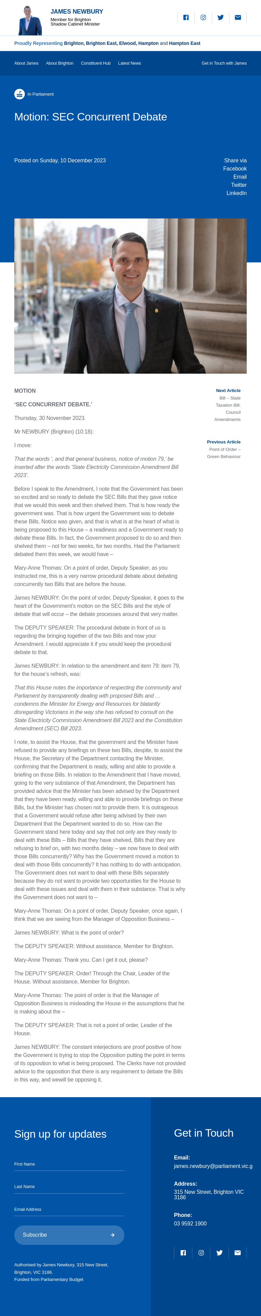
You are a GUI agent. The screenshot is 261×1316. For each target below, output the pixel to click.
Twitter (239, 185)
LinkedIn (237, 193)
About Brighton (59, 63)
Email (240, 177)
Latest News (129, 63)
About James (26, 63)
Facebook (235, 169)
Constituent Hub (95, 63)
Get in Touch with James (224, 63)
